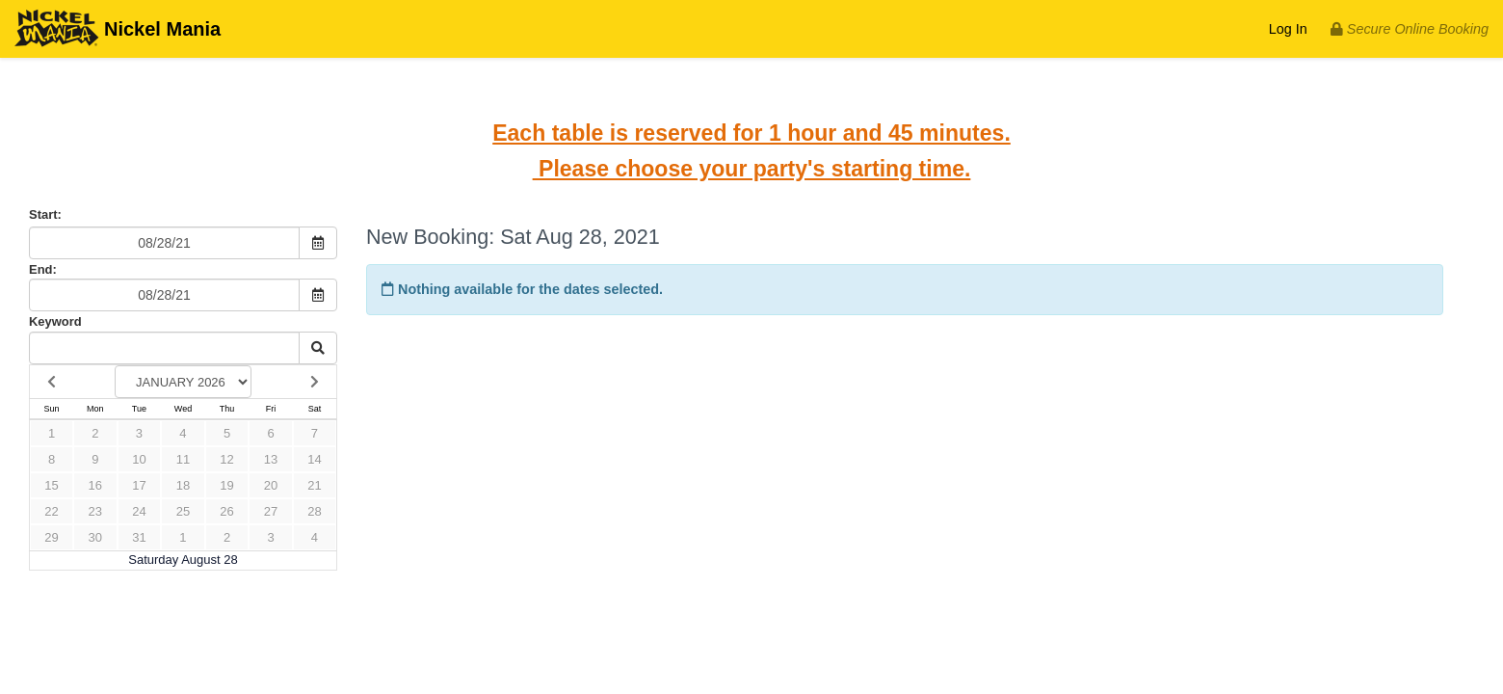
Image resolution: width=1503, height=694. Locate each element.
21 (314, 485)
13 (270, 459)
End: (43, 269)
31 (138, 537)
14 (314, 459)
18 (183, 485)
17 (138, 485)
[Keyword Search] (164, 348)
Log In (1288, 29)
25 (183, 511)
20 (270, 485)
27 (270, 511)
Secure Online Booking (1410, 29)
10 (138, 459)
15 (51, 485)
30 (95, 537)
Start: (45, 214)
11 (183, 459)
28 (314, 511)
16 (95, 485)
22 (51, 511)
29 (51, 537)
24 (138, 511)
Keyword (55, 321)
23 (95, 511)
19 (226, 485)
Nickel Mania (117, 30)
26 (226, 511)
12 (226, 459)
